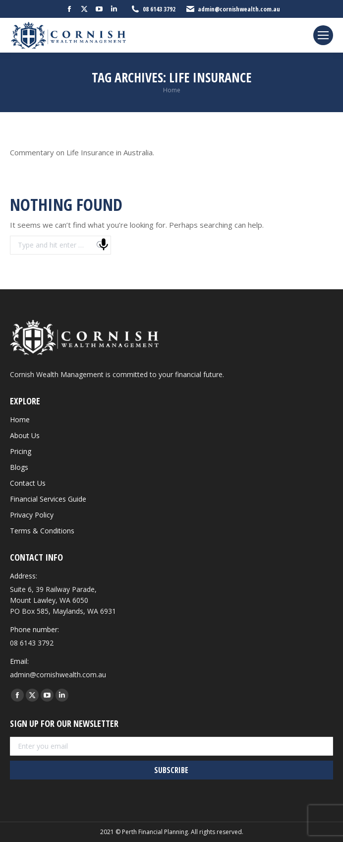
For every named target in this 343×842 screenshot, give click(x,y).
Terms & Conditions (42, 530)
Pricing (20, 451)
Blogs (19, 467)
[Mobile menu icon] (323, 35)
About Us (25, 435)
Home (20, 419)
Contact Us (28, 483)
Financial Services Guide (48, 499)
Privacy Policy (32, 514)
